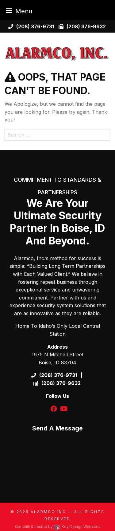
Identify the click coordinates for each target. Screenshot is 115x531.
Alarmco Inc (48, 511)
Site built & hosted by (57, 526)
